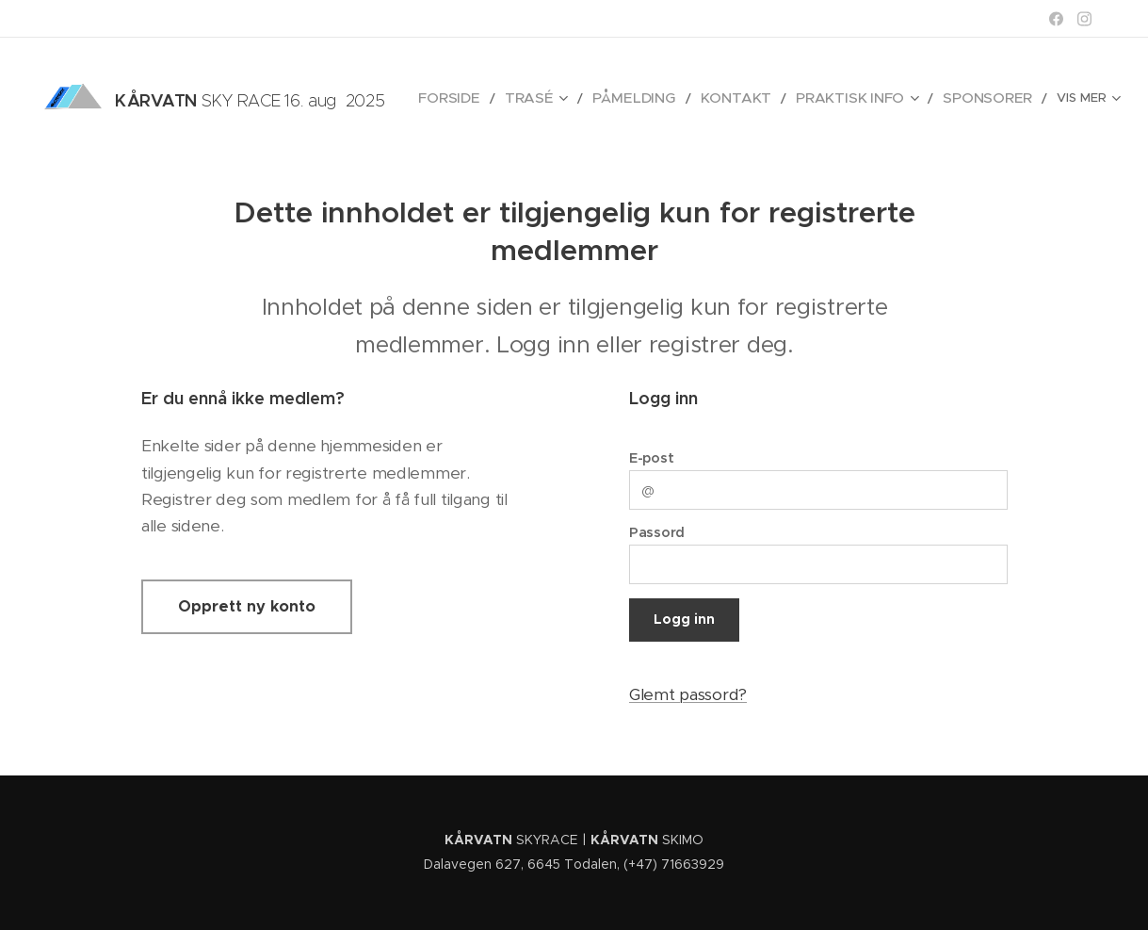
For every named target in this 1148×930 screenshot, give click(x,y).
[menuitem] (501, 98)
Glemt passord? (688, 694)
